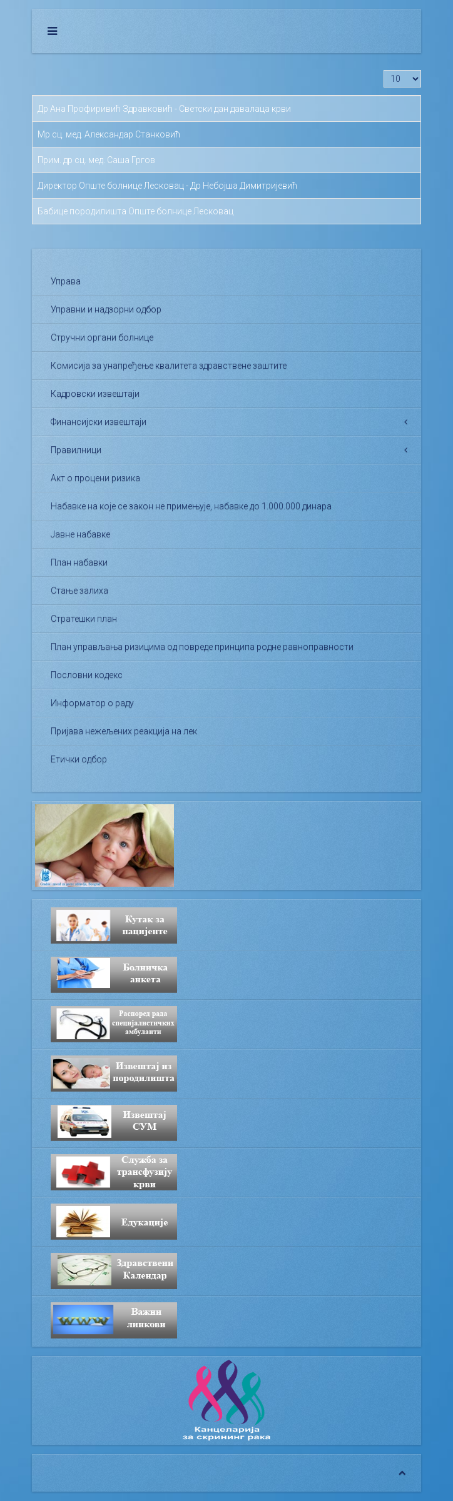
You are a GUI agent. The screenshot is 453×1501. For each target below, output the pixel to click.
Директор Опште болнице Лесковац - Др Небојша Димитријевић (167, 186)
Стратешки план (84, 619)
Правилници (76, 450)
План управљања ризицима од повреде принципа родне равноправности (202, 647)
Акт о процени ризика (95, 478)
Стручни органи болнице (102, 337)
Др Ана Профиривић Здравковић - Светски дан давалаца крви (164, 109)
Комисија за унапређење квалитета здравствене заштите (169, 366)
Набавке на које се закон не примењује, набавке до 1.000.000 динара (191, 506)
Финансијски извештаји (98, 422)
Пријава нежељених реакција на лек (124, 731)
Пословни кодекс (87, 675)
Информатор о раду (92, 703)
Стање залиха (79, 591)
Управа (66, 281)
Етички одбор (79, 759)
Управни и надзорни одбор (106, 309)
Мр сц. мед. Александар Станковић (109, 134)
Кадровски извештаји (95, 394)
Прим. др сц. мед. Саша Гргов (96, 160)
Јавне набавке (80, 534)
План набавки (79, 562)
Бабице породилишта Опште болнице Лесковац (135, 211)
